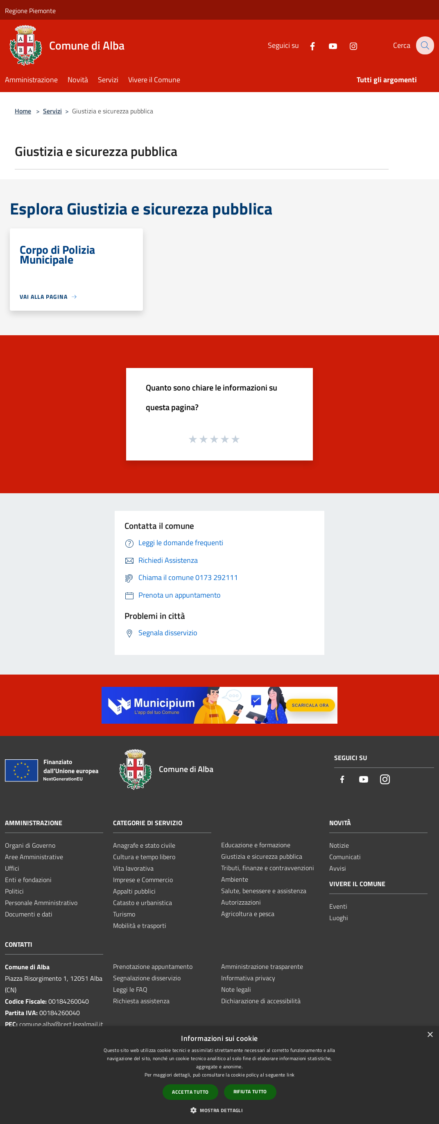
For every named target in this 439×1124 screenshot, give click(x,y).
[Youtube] (327, 45)
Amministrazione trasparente (262, 966)
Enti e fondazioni (28, 880)
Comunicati (345, 857)
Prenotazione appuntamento (152, 966)
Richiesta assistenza (141, 1001)
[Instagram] (347, 45)
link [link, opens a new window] (290, 1075)
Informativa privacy (248, 978)
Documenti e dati (28, 914)
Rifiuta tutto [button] (250, 1091)
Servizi (52, 111)
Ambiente (234, 879)
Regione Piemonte (30, 11)
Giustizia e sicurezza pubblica (261, 856)
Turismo (124, 914)
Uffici (12, 868)
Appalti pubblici (134, 891)
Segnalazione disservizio (147, 978)
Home (23, 111)
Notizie (339, 845)
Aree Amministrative (34, 857)
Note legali (236, 989)
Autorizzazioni (241, 902)
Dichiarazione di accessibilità (261, 1001)
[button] (219, 1110)
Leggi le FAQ (130, 989)
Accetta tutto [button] (190, 1092)
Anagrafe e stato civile (144, 845)
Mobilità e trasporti (139, 925)
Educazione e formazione (255, 845)
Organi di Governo (30, 845)
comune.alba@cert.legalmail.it (61, 1024)
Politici (14, 891)
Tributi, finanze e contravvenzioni (267, 868)
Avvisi (337, 868)
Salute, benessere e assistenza (263, 891)
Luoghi (338, 918)
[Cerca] (424, 45)
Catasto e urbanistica (142, 902)
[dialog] (219, 1075)
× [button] (430, 1035)
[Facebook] (307, 45)
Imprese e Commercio (143, 880)
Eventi (338, 906)
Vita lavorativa (133, 868)
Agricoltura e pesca (247, 914)
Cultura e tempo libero (144, 857)
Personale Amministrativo (41, 902)
